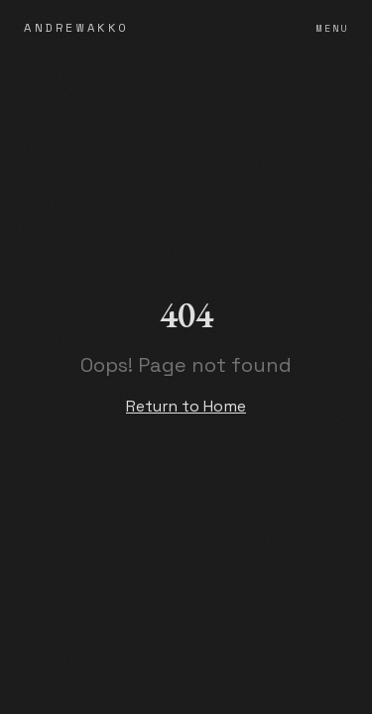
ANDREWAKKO (76, 28)
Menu (332, 28)
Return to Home (186, 406)
